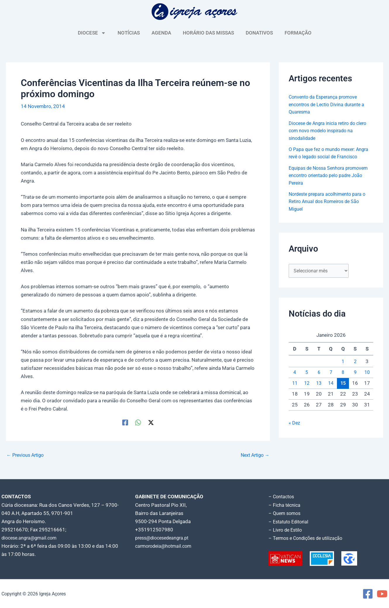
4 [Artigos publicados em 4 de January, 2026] (294, 373)
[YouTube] (382, 593)
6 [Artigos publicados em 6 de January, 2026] (318, 373)
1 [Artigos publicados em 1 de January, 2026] (343, 362)
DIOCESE (92, 33)
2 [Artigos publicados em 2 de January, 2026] (355, 362)
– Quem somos (285, 513)
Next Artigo (253, 455)
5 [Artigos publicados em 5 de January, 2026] (306, 373)
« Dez (294, 424)
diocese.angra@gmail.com (31, 538)
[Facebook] (125, 422)
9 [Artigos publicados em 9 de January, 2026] (355, 373)
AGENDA (161, 33)
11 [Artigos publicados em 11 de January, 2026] (295, 384)
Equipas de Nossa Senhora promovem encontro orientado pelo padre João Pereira (328, 175)
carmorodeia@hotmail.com (165, 546)
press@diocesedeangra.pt (164, 538)
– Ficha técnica (285, 505)
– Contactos (282, 497)
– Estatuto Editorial (289, 521)
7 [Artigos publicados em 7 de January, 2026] (330, 373)
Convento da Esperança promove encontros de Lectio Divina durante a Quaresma (329, 104)
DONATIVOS (259, 33)
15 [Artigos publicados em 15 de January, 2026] (343, 384)
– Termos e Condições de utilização (307, 538)
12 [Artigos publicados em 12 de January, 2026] (307, 384)
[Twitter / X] (151, 422)
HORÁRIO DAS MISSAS (208, 33)
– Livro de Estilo (286, 530)
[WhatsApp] (138, 422)
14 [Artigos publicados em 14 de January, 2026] (331, 384)
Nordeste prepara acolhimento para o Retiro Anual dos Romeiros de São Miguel (330, 201)
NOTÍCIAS (129, 33)
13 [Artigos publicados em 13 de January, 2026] (319, 384)
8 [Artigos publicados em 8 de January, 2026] (343, 373)
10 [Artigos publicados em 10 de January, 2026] (367, 373)
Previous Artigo (26, 455)
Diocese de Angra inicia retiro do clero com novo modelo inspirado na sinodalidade (331, 130)
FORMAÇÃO (298, 33)
